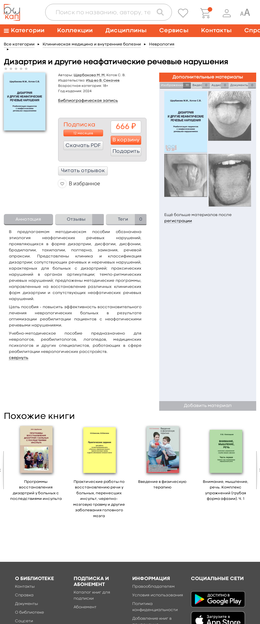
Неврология (161, 44)
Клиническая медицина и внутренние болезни (92, 44)
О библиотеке (29, 612)
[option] (36, 465)
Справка (24, 595)
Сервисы (173, 30)
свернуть (18, 358)
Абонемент (85, 607)
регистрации (178, 221)
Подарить (126, 151)
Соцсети (24, 621)
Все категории (19, 44)
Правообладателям (153, 586)
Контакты (216, 30)
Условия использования (157, 595)
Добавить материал (208, 406)
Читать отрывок (83, 171)
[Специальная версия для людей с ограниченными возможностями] (245, 13)
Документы (26, 604)
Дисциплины (126, 30)
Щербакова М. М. (90, 75)
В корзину (126, 140)
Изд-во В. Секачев (103, 80)
